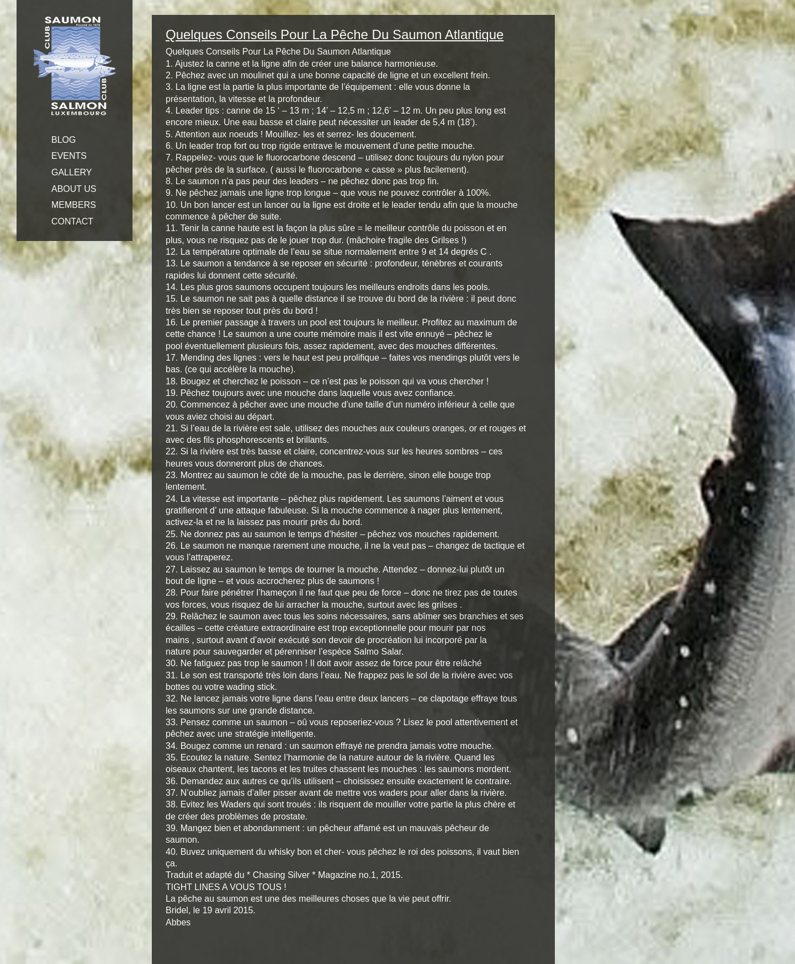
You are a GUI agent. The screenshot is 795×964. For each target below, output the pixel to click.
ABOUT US (74, 189)
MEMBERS (73, 205)
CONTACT (72, 221)
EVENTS (69, 155)
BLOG (63, 139)
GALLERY (71, 172)
